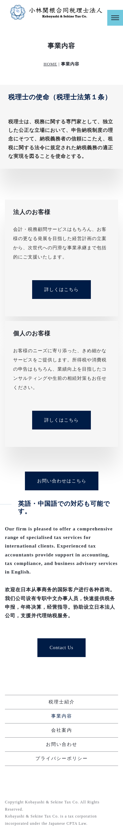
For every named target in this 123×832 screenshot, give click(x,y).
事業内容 (61, 716)
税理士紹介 (62, 701)
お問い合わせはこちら (61, 480)
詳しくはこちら (61, 289)
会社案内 (61, 730)
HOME (50, 64)
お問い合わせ (61, 744)
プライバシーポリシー (61, 758)
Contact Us (61, 647)
